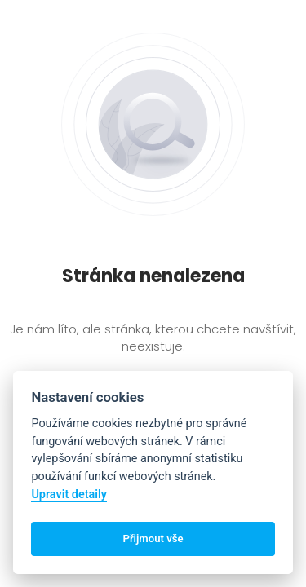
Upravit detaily (69, 494)
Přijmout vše (152, 538)
